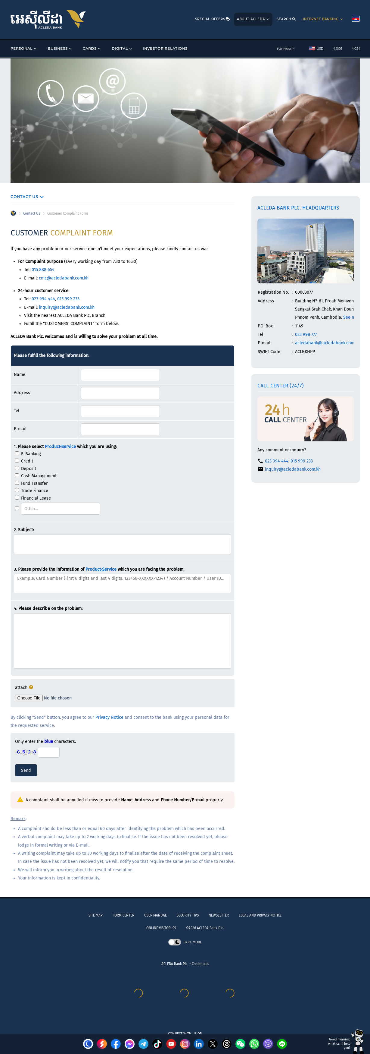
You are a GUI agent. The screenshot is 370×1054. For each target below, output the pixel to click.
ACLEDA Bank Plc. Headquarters (298, 208)
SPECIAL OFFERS (212, 19)
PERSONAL (24, 48)
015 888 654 (43, 269)
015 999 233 (68, 298)
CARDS (92, 48)
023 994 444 (43, 298)
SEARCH (286, 19)
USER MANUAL (155, 915)
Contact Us (31, 213)
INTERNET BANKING (323, 19)
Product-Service (60, 446)
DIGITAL (122, 48)
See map (351, 317)
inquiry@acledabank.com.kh (67, 307)
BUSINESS (60, 48)
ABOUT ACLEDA (253, 19)
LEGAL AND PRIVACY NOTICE (260, 915)
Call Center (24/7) (280, 386)
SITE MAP (96, 915)
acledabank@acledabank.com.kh (327, 343)
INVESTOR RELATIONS (165, 48)
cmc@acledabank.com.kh (64, 278)
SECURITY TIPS (188, 915)
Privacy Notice (109, 717)
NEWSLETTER (219, 915)
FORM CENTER (123, 915)
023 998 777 (306, 334)
